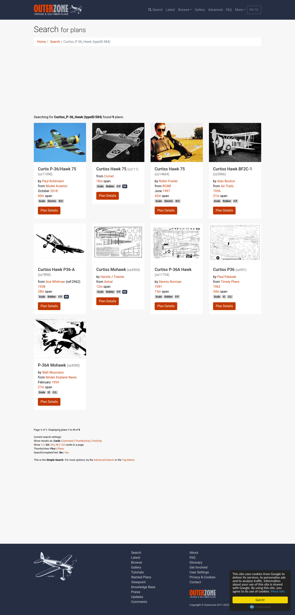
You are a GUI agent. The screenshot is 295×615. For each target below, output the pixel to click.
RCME (166, 186)
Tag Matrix (128, 459)
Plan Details (49, 210)
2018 (54, 191)
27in (41, 387)
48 (57, 444)
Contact (195, 582)
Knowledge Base (143, 587)
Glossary (195, 562)
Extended (67, 440)
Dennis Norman (170, 282)
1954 (55, 382)
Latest (170, 10)
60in (41, 196)
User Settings (199, 572)
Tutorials (137, 572)
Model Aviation (56, 186)
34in (216, 291)
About (193, 553)
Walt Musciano (53, 372)
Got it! (260, 600)
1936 (216, 191)
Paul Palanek (226, 277)
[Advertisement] (147, 77)
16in (99, 181)
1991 (158, 287)
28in (41, 291)
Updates (137, 597)
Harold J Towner (112, 277)
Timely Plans (230, 282)
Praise (135, 592)
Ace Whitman (55, 282)
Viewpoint (138, 582)
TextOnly (97, 440)
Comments (139, 602)
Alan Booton (226, 181)
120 (63, 444)
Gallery (200, 10)
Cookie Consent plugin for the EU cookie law (260, 607)
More (239, 10)
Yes (67, 452)
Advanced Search (104, 459)
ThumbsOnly (82, 440)
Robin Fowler (168, 181)
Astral (108, 282)
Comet (109, 176)
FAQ (229, 10)
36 (52, 444)
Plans (60, 448)
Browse (183, 10)
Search (155, 10)
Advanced (215, 10)
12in (99, 287)
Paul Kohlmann (53, 181)
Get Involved (198, 567)
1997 (166, 191)
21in (216, 196)
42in (158, 196)
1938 (41, 287)
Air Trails (227, 186)
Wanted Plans (141, 577)
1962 (216, 287)
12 (42, 444)
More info (278, 591)
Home (41, 42)
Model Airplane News (61, 377)
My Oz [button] (254, 9)
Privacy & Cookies (202, 577)
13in (158, 291)
